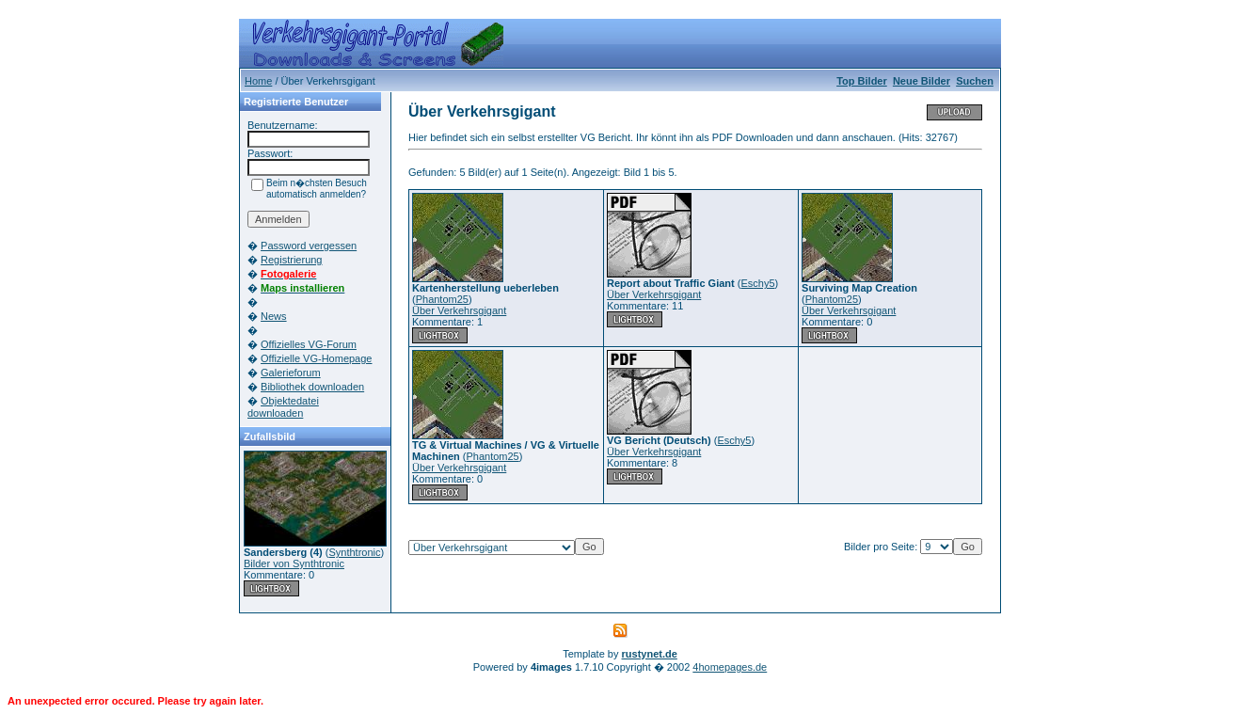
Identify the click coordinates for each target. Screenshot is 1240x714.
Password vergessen (309, 245)
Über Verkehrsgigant (459, 310)
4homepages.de (729, 667)
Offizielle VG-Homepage (316, 358)
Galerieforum (291, 372)
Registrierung (291, 259)
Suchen (975, 81)
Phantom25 (442, 299)
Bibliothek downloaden (312, 386)
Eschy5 (757, 283)
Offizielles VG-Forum (309, 344)
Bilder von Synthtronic (294, 563)
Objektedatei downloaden (283, 407)
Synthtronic (354, 552)
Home (258, 81)
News (274, 316)
